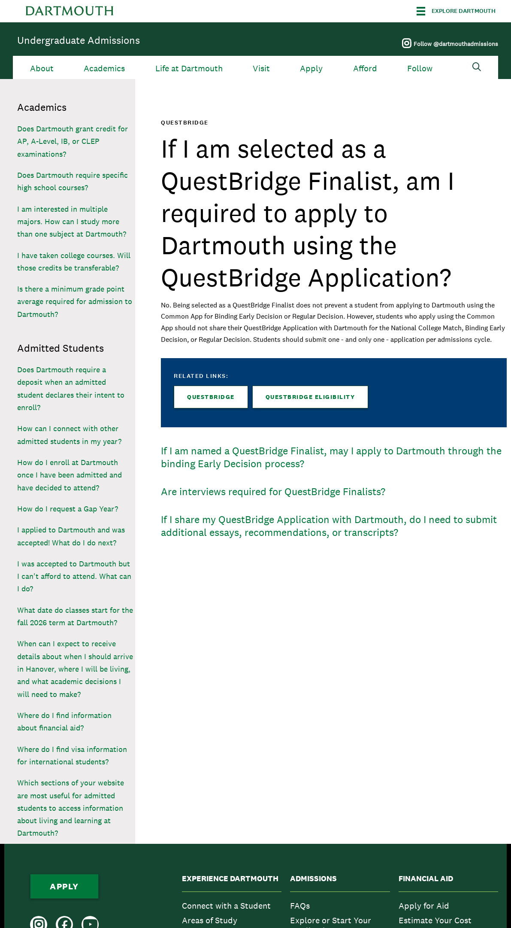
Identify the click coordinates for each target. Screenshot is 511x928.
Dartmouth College (69, 11)
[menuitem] (231, 906)
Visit (261, 68)
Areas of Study (209, 920)
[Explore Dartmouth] (456, 11)
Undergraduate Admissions (78, 40)
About (42, 68)
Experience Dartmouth (230, 878)
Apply (311, 68)
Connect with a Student (226, 905)
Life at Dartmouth (189, 68)
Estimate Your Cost (435, 920)
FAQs (300, 905)
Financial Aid (426, 878)
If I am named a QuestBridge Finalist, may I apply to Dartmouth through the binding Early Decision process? (331, 457)
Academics (104, 68)
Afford (365, 68)
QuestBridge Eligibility (310, 397)
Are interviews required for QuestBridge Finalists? (273, 491)
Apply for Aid (424, 905)
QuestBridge (211, 397)
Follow (419, 68)
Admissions (313, 878)
